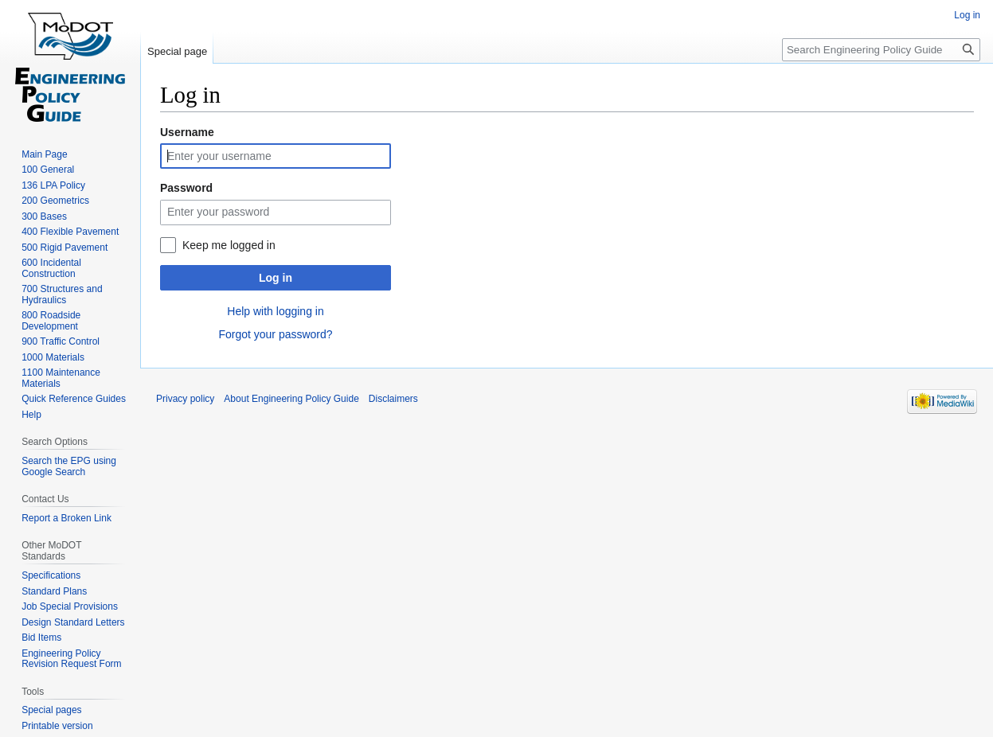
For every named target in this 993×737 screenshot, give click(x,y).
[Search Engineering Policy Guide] (881, 49)
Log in (275, 277)
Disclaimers (393, 398)
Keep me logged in (229, 245)
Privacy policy (185, 398)
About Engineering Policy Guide (291, 398)
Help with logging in (275, 311)
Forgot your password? (275, 334)
